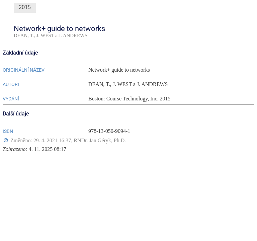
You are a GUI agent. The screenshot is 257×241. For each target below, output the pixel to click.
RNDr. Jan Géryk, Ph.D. (100, 140)
